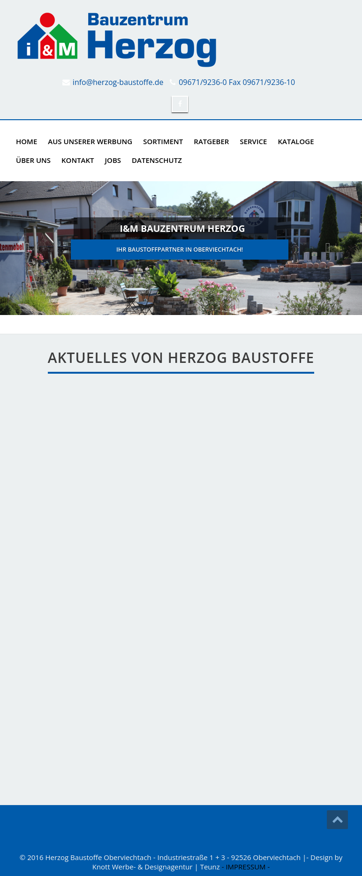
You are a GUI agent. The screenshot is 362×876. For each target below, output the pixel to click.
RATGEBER (211, 141)
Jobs (113, 160)
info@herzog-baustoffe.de (118, 82)
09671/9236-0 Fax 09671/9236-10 (237, 82)
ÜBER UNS (33, 160)
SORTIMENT (163, 141)
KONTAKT (77, 160)
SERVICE (253, 141)
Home (26, 141)
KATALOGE (296, 141)
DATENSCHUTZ (157, 160)
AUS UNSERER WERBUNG (90, 141)
